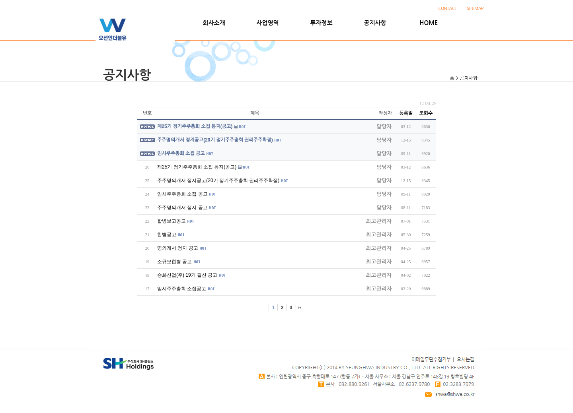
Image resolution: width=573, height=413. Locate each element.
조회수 (426, 113)
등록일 (406, 113)
